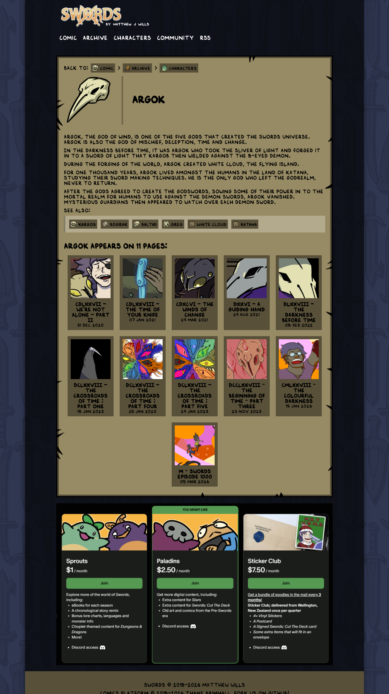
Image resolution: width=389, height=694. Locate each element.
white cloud (211, 224)
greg (177, 224)
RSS (205, 37)
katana (248, 224)
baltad (149, 224)
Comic (68, 37)
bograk (118, 224)
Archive (95, 37)
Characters (132, 37)
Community (175, 37)
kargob (87, 224)
